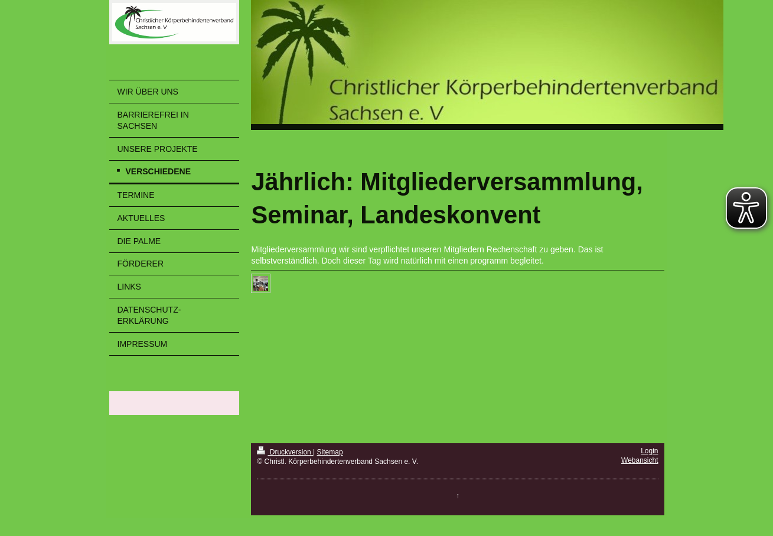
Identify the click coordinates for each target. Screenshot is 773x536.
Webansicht (639, 460)
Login (649, 451)
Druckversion (285, 452)
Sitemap (330, 452)
